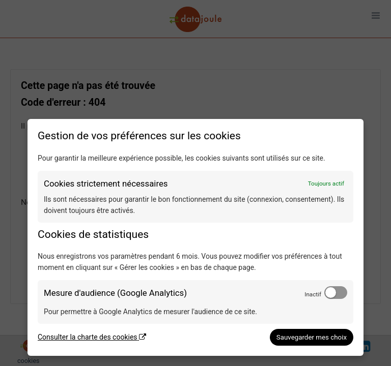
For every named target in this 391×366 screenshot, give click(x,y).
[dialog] (195, 237)
